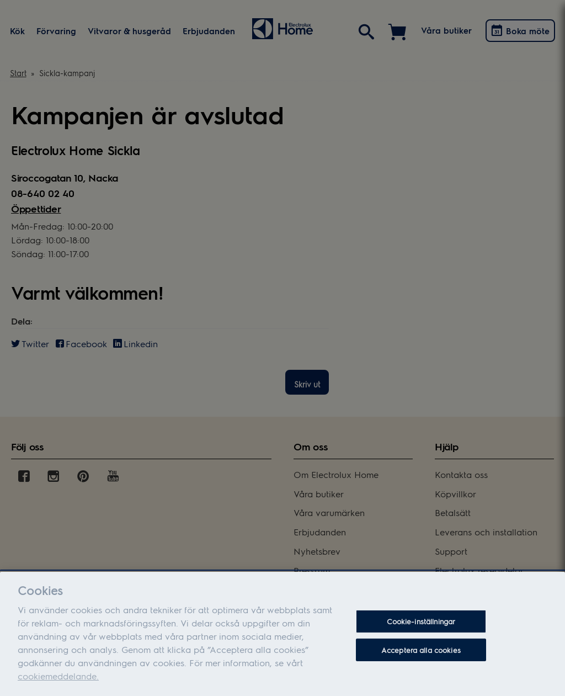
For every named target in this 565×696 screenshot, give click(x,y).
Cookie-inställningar (421, 627)
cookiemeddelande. (58, 682)
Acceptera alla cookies (421, 656)
